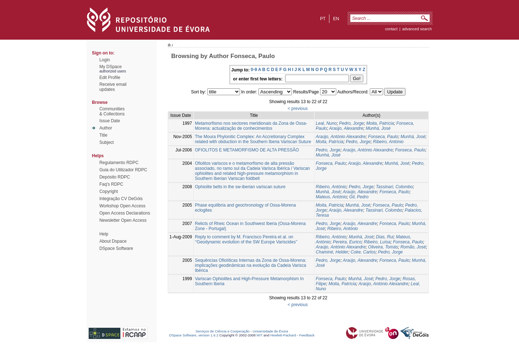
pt (322, 18)
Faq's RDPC (111, 184)
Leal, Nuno (326, 123)
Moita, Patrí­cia (329, 141)
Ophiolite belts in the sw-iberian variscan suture (240, 186)
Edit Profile (109, 77)
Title (103, 135)
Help (103, 234)
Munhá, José (378, 128)
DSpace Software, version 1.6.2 (193, 335)
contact (391, 29)
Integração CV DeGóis (121, 198)
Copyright (108, 191)
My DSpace (110, 66)
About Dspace (113, 241)
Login (104, 59)
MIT (260, 335)
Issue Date (109, 120)
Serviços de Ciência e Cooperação (223, 331)
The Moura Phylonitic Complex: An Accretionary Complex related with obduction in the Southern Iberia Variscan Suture (253, 139)
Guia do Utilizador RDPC (123, 169)
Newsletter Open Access (123, 220)
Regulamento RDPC (119, 162)
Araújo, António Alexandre (341, 136)
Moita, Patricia (329, 205)
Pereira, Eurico (347, 241)
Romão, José (413, 247)
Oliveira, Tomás (383, 247)
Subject (106, 142)
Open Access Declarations (124, 213)
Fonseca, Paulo (383, 136)
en (336, 18)
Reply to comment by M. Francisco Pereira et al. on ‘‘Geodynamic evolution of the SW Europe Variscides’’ (246, 239)
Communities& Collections (112, 111)
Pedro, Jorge (351, 123)
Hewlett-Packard (283, 335)
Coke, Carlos (363, 252)
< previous (298, 108)
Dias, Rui (385, 236)
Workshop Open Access (122, 205)
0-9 (254, 69)
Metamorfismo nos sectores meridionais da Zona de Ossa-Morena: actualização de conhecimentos (251, 126)
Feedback (307, 335)
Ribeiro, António (388, 141)
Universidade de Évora (270, 331)
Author (105, 128)
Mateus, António (331, 196)
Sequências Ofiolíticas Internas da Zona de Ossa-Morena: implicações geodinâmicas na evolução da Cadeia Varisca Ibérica (250, 265)
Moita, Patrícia (380, 123)
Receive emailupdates (113, 87)
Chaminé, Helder (332, 252)
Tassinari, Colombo (394, 186)
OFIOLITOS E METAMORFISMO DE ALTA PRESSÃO (247, 150)
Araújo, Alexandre (346, 128)
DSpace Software (116, 248)
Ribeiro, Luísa (377, 241)
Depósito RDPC (114, 177)
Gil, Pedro (358, 196)
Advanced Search (417, 29)
